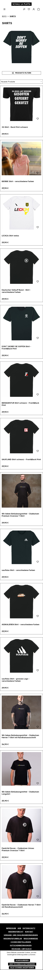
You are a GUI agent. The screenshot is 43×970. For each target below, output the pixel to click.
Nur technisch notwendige (22, 964)
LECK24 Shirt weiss (10, 236)
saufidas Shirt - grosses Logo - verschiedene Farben (15, 680)
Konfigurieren (22, 960)
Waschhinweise (31, 939)
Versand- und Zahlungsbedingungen (21, 935)
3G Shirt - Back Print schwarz (15, 127)
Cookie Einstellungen (21, 942)
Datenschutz (29, 928)
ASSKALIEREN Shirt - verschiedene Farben (20, 624)
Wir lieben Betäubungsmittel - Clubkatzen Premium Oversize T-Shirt (20, 515)
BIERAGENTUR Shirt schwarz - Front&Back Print (20, 404)
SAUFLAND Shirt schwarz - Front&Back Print (21, 459)
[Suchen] (24, 9)
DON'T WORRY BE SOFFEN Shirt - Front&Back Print (16, 347)
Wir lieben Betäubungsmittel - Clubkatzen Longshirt (20, 793)
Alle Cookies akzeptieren (22, 968)
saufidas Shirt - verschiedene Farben (18, 570)
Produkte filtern (21, 73)
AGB (19, 928)
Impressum (11, 928)
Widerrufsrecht (15, 932)
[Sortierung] (21, 82)
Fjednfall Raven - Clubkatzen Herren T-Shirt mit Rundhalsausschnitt (21, 906)
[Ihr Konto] (33, 9)
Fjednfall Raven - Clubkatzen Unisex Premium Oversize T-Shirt (18, 849)
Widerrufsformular (12, 939)
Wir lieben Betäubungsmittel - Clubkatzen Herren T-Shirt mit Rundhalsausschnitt (20, 736)
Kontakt (29, 932)
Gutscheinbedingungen (20, 945)
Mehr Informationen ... (21, 957)
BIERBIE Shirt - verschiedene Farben (18, 181)
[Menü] (4, 9)
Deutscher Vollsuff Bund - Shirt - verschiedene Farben (16, 291)
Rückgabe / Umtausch (21, 949)
